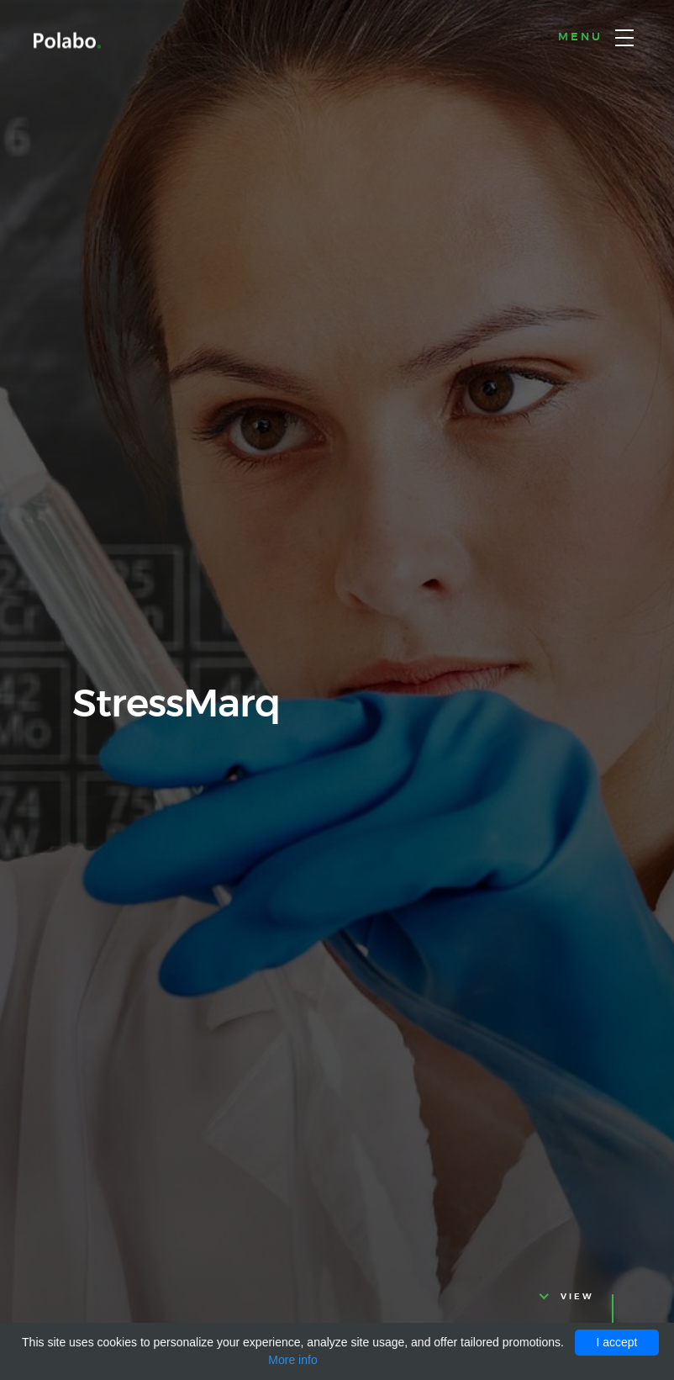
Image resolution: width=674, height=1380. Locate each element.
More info (292, 1360)
